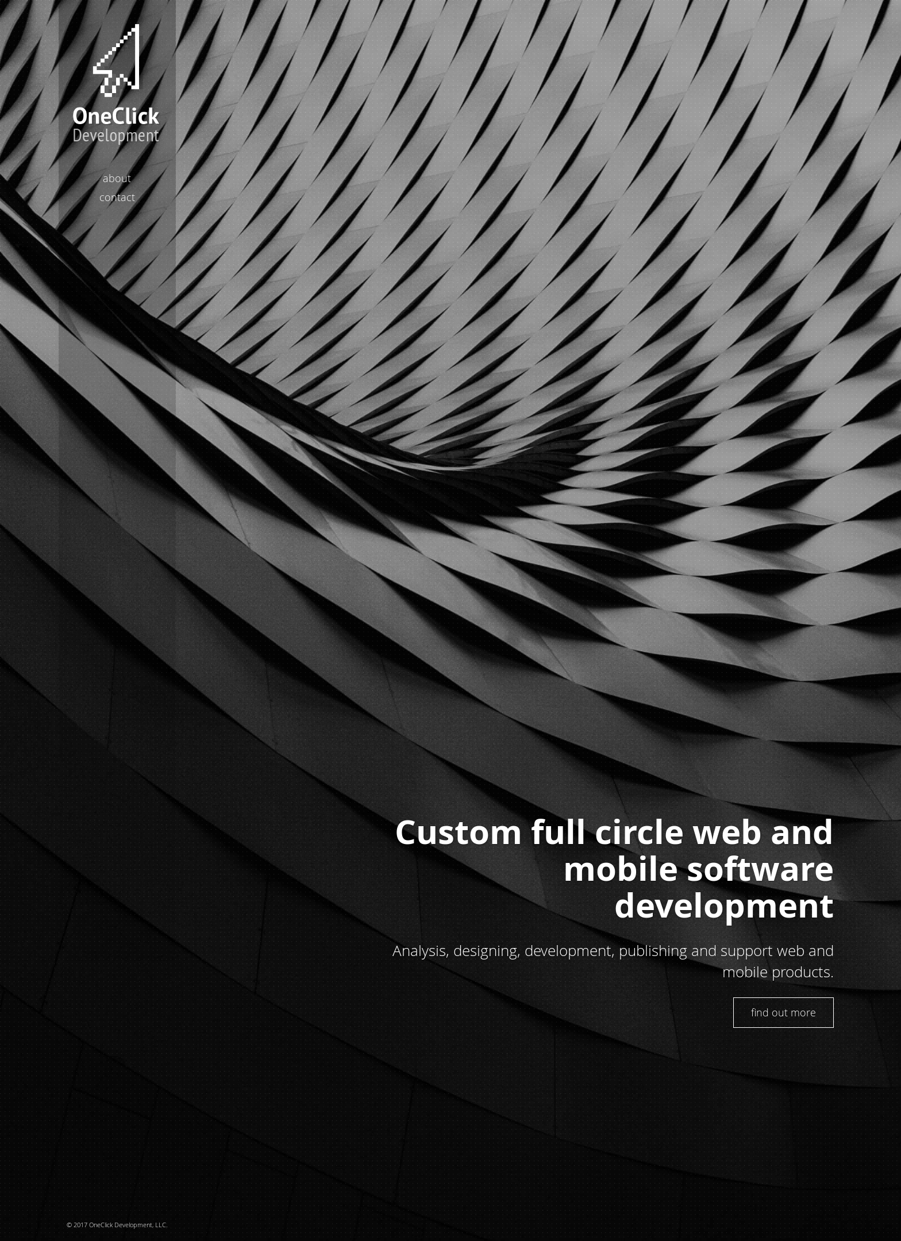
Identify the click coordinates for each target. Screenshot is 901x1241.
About (117, 178)
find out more (783, 1012)
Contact (117, 197)
